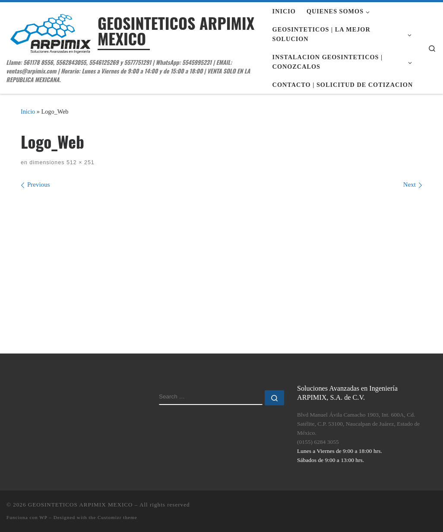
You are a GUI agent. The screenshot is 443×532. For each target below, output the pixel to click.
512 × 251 (79, 162)
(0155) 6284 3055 (318, 442)
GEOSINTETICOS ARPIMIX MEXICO (80, 504)
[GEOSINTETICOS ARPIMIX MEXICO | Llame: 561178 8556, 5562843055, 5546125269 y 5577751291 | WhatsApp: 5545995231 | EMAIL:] (50, 31)
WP (43, 517)
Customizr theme (117, 517)
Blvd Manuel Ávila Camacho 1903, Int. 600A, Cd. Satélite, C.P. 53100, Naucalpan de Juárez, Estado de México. (358, 423)
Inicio (28, 111)
